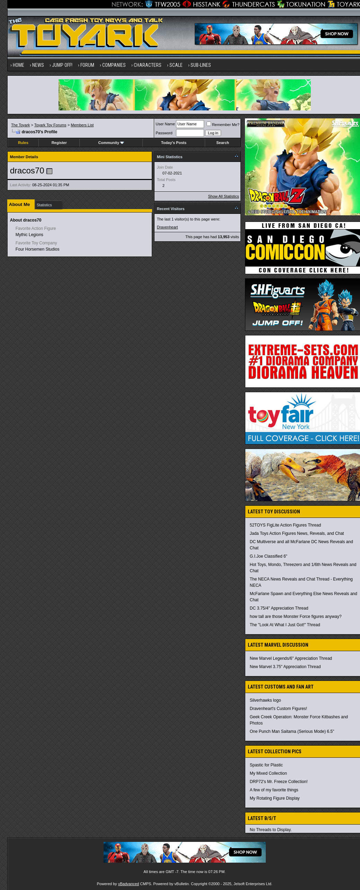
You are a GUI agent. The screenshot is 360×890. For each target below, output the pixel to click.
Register (59, 143)
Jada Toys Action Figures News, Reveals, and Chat (297, 533)
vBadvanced (128, 884)
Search (222, 143)
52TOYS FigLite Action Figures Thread (285, 525)
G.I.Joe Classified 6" (268, 556)
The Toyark (20, 125)
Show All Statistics (223, 196)
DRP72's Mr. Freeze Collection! (279, 781)
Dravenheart (167, 227)
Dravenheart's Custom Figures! (278, 708)
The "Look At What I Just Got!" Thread (285, 624)
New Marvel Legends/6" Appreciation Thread (291, 658)
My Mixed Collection (268, 773)
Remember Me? (223, 125)
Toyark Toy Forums (50, 125)
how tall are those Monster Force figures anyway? (296, 616)
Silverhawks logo (265, 700)
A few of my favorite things (274, 790)
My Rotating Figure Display (275, 798)
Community (111, 143)
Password (164, 133)
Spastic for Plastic (266, 765)
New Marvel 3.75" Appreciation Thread (285, 666)
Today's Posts (173, 143)
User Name (165, 124)
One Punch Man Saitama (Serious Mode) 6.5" (292, 731)
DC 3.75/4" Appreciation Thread (279, 608)
